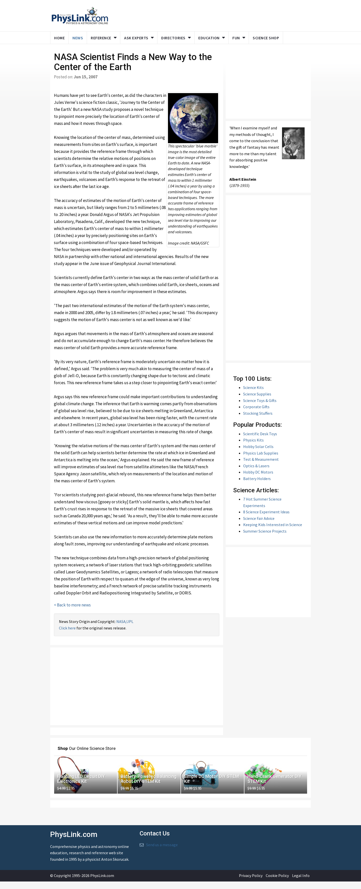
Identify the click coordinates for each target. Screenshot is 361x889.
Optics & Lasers (256, 473)
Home (59, 37)
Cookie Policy (277, 882)
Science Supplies (257, 401)
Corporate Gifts (256, 414)
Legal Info (301, 882)
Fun (236, 37)
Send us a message (162, 852)
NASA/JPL (124, 628)
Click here (67, 635)
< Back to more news (72, 612)
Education (209, 37)
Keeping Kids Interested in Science (272, 532)
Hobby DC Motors (258, 479)
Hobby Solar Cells (258, 454)
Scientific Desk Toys (260, 441)
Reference (101, 37)
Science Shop (266, 37)
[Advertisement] (136, 694)
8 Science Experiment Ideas (266, 519)
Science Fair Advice (259, 525)
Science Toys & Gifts (260, 407)
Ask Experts (136, 37)
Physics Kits (253, 447)
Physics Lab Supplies (260, 460)
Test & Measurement (261, 466)
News (77, 37)
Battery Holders (257, 486)
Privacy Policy (250, 882)
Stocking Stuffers (258, 420)
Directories (173, 37)
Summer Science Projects (265, 538)
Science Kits (253, 394)
